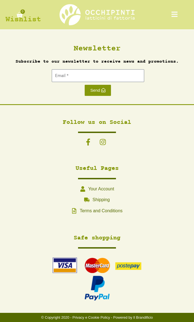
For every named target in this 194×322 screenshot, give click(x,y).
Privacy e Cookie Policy (91, 317)
